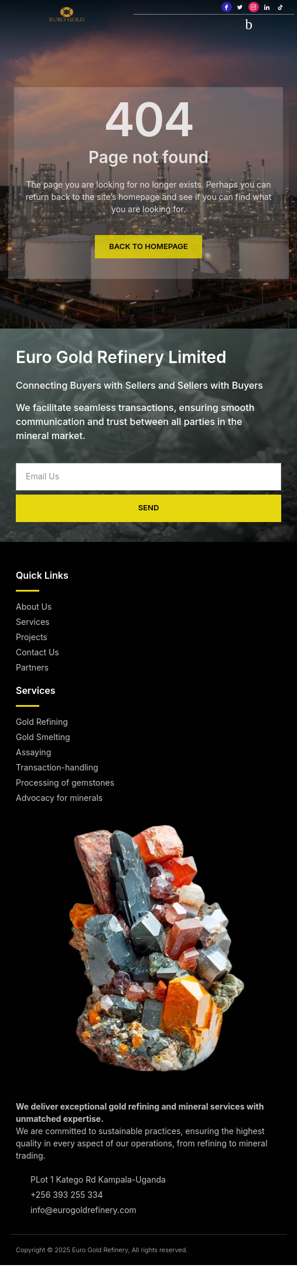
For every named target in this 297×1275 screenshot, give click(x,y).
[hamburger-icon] (248, 24)
